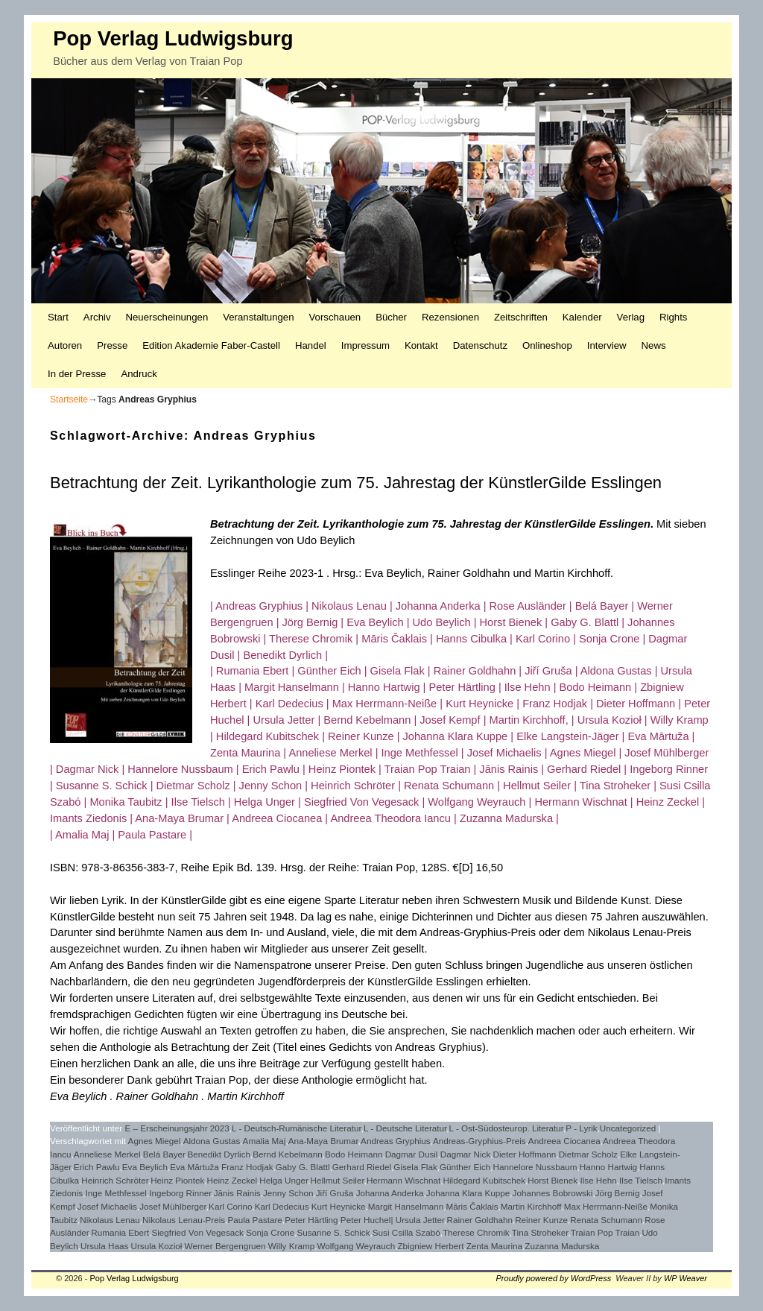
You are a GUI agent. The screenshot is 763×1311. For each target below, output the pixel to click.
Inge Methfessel (116, 1193)
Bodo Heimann (353, 1154)
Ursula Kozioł (157, 1246)
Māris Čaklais (472, 1206)
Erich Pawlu (97, 1167)
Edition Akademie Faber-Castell (211, 345)
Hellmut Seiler (337, 1180)
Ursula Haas (104, 1246)
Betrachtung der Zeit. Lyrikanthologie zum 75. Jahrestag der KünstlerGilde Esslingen (356, 482)
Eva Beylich (145, 1167)
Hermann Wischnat (403, 1180)
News (654, 345)
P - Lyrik (581, 1128)
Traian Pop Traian (605, 1232)
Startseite (69, 399)
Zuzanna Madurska (562, 1246)
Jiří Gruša (335, 1193)
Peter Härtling (311, 1220)
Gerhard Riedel (361, 1167)
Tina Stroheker (540, 1232)
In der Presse (77, 373)
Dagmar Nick (465, 1154)
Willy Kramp (291, 1246)
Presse (112, 345)
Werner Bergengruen (225, 1246)
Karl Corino (230, 1206)
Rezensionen (450, 317)
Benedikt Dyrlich (219, 1154)
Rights (673, 317)
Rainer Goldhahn (480, 1220)
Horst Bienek (552, 1180)
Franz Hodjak (247, 1167)
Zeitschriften (521, 317)
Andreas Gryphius (396, 1141)
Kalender (582, 317)
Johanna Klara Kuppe (468, 1193)
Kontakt (421, 345)
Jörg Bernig (617, 1193)
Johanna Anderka (390, 1193)
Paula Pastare (254, 1220)
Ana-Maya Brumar (323, 1141)
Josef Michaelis (107, 1206)
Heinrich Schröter (114, 1180)
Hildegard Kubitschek (484, 1180)
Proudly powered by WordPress (554, 1278)
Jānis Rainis (237, 1193)
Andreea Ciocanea (564, 1141)
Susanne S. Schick (333, 1232)
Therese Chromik (476, 1232)
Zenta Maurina (494, 1246)
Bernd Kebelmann (288, 1154)
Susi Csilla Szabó (406, 1232)
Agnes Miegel (154, 1141)
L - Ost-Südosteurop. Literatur (506, 1128)
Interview (607, 345)
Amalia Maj (264, 1141)
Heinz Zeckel (232, 1180)
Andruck (138, 373)
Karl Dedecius (282, 1206)
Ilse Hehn (598, 1180)
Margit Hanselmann (405, 1206)
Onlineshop (547, 345)
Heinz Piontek (177, 1180)
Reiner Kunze (541, 1220)
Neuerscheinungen (167, 317)
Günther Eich (465, 1167)
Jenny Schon (288, 1193)
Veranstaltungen (258, 317)
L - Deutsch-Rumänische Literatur (296, 1128)
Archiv (97, 317)
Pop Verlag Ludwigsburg (173, 38)
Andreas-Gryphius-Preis (479, 1141)
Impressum (365, 345)
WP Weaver (685, 1278)
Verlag (631, 317)
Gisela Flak (415, 1167)
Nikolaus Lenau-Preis (183, 1220)
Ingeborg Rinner (180, 1193)
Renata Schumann (606, 1220)
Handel (310, 345)
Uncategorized (628, 1128)
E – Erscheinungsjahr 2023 (177, 1128)
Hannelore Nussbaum (535, 1167)
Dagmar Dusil (411, 1154)
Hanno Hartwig (608, 1167)
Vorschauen (335, 317)
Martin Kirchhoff (531, 1206)
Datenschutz (480, 345)
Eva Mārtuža (194, 1167)
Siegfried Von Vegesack (197, 1232)
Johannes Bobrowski (553, 1193)
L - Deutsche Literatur (405, 1128)
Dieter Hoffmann (524, 1154)
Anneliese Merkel (107, 1154)
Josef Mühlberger (172, 1206)
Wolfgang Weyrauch (356, 1246)
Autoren (65, 345)
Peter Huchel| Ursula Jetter (392, 1220)
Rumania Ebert (120, 1232)
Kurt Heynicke (338, 1206)
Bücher (391, 317)
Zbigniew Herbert (430, 1246)
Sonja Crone (270, 1232)
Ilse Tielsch (640, 1180)
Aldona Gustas (212, 1141)
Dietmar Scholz (588, 1154)
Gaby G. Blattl (303, 1167)
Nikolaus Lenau (110, 1220)
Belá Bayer (164, 1154)
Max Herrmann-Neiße (606, 1206)
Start (58, 317)
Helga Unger (283, 1180)
